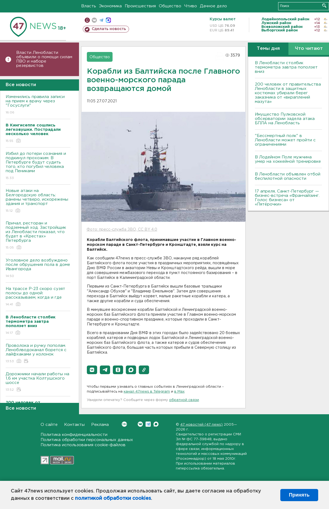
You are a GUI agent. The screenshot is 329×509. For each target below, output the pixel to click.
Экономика (110, 6)
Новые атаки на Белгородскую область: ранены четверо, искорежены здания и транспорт (38, 201)
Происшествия (140, 6)
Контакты (74, 424)
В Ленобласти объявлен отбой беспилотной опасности (287, 176)
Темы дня (268, 49)
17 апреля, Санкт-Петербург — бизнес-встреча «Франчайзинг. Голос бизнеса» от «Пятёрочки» (287, 198)
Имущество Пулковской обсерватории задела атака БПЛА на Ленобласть (285, 119)
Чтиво (190, 6)
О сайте (49, 424)
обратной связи (184, 400)
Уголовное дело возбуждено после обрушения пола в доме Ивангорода (38, 268)
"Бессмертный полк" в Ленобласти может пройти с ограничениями (285, 140)
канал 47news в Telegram (147, 391)
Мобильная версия (87, 20)
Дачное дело (213, 6)
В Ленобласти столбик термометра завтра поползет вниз (286, 67)
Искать (324, 6)
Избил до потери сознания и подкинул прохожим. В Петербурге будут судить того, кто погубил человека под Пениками (38, 166)
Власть (88, 6)
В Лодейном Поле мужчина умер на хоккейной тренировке (288, 159)
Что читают (309, 49)
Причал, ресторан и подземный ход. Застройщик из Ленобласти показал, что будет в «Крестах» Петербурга (38, 235)
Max (156, 424)
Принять (299, 495)
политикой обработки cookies (113, 498)
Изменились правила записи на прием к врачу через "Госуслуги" (38, 105)
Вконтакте (124, 424)
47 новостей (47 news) (201, 424)
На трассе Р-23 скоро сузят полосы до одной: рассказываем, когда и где (38, 297)
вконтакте (94, 20)
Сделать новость (109, 29)
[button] (92, 370)
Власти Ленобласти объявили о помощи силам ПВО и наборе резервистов (44, 59)
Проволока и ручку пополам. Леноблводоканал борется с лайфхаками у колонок (38, 354)
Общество (170, 6)
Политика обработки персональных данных (87, 440)
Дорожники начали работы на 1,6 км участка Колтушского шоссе (38, 382)
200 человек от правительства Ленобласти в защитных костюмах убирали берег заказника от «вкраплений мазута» (288, 93)
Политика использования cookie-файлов (83, 445)
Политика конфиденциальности (74, 434)
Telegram (148, 424)
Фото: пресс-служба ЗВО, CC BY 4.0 (122, 229)
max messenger (108, 20)
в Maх (179, 391)
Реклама (100, 424)
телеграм (101, 20)
